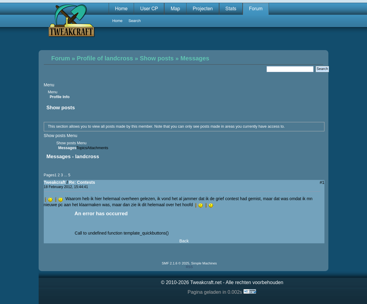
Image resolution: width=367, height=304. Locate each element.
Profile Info (60, 97)
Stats (230, 8)
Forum (256, 8)
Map (175, 8)
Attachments (97, 148)
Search (135, 21)
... (66, 175)
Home (121, 8)
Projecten (202, 8)
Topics (81, 148)
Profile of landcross (105, 58)
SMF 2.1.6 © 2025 (175, 263)
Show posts (157, 58)
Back (184, 240)
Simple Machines (204, 263)
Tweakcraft (54, 182)
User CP (149, 8)
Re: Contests (82, 182)
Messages (194, 58)
